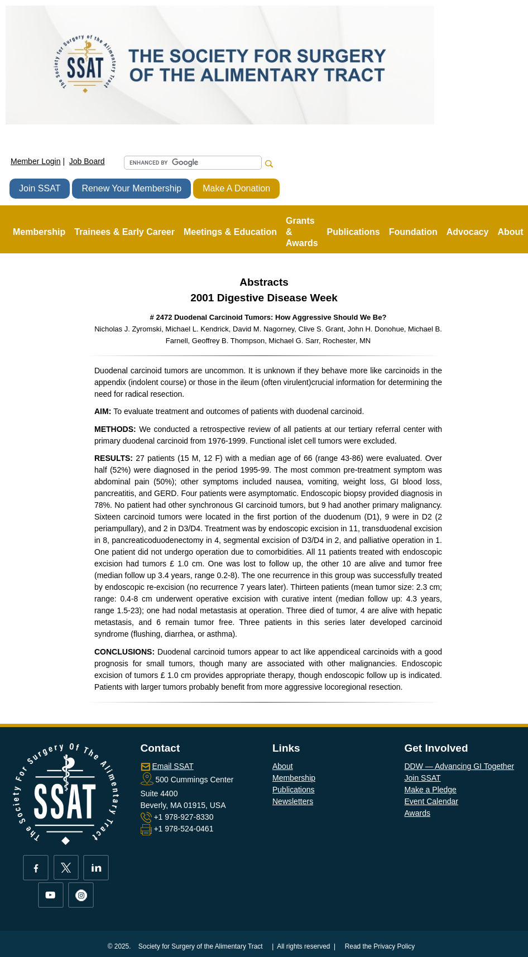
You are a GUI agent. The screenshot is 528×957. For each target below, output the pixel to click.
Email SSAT (172, 766)
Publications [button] (353, 232)
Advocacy (468, 232)
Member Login (36, 161)
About (282, 766)
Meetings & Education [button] (230, 232)
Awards (417, 813)
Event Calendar (432, 801)
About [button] (510, 232)
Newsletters (292, 801)
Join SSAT (39, 188)
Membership (293, 777)
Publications (293, 789)
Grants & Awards (302, 232)
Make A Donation (236, 188)
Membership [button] (39, 232)
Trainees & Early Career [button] (124, 232)
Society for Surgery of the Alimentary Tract (200, 946)
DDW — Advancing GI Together (460, 766)
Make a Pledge (431, 789)
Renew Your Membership (131, 188)
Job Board (87, 161)
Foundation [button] (413, 232)
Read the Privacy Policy (380, 946)
